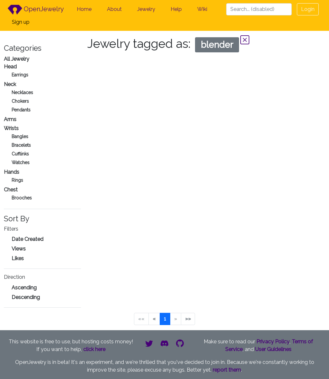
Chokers (20, 101)
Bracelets (21, 145)
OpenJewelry (36, 9)
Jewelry (146, 9)
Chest (11, 190)
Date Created (27, 239)
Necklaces (22, 92)
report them (227, 370)
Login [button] (308, 9)
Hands (11, 172)
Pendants (21, 109)
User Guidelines (273, 349)
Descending (26, 297)
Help (176, 9)
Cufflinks (20, 153)
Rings (17, 180)
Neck (10, 84)
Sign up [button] (21, 22)
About (114, 9)
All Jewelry (16, 59)
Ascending (24, 288)
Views (19, 249)
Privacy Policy (272, 342)
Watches (21, 162)
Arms (10, 119)
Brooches (22, 197)
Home (84, 9)
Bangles (20, 136)
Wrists (11, 128)
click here (94, 349)
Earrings (20, 74)
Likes (18, 258)
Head (10, 67)
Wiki (202, 9)
